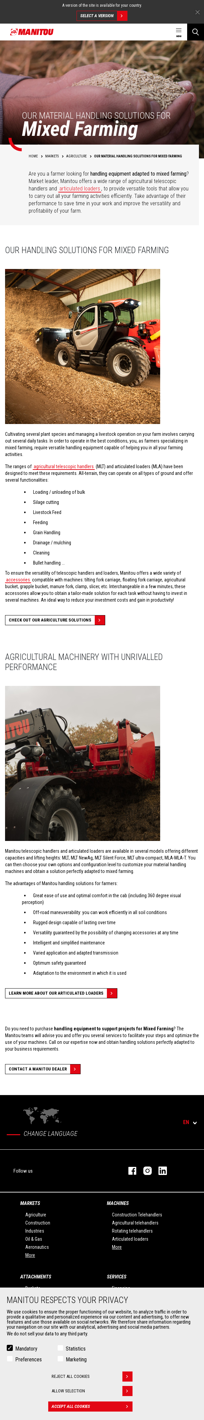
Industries (34, 1231)
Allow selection (92, 1391)
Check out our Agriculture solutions (57, 620)
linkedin (159, 1171)
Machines (118, 1203)
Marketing (76, 1359)
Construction (37, 1223)
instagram (144, 1171)
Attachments (35, 1277)
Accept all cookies (92, 1406)
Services (116, 1277)
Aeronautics (37, 1247)
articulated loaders (79, 188)
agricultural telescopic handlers (64, 466)
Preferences (28, 1359)
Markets (30, 1203)
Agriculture (35, 1214)
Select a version (103, 16)
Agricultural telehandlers (135, 1223)
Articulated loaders (130, 1239)
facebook (129, 1171)
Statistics (76, 1349)
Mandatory (26, 1349)
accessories (18, 579)
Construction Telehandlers (137, 1214)
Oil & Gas (33, 1239)
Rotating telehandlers (132, 1231)
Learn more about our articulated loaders (63, 993)
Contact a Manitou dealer (44, 1069)
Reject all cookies (92, 1376)
